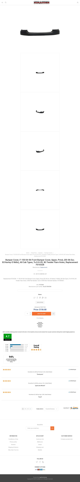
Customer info (40, 439)
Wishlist (40, 450)
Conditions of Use (13, 439)
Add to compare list (41, 274)
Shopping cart (40, 447)
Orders (40, 444)
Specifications (40, 323)
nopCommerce (43, 477)
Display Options (39, 408)
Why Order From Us (13, 450)
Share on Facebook (37, 298)
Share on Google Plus (43, 298)
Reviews (40, 324)
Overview (40, 322)
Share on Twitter (34, 298)
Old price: (37, 307)
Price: (36, 309)
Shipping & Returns (13, 447)
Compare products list (67, 439)
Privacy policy (13, 442)
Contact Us (40, 325)
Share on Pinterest (40, 298)
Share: (40, 294)
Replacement (43, 267)
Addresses (40, 442)
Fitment (40, 326)
